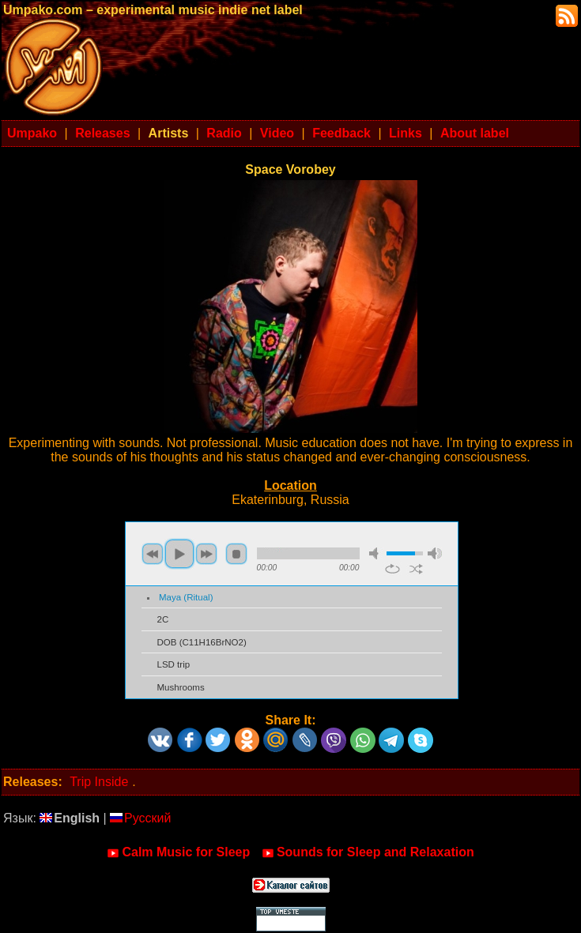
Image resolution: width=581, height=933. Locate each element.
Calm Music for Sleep (178, 852)
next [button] (206, 554)
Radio (223, 133)
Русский (140, 818)
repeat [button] (392, 569)
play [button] (179, 554)
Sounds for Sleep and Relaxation (368, 852)
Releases (102, 133)
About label (474, 133)
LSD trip (174, 664)
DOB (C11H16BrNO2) (202, 642)
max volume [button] (435, 553)
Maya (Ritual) (186, 597)
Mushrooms (181, 687)
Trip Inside (99, 781)
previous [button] (152, 554)
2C (163, 619)
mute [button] (376, 553)
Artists (169, 133)
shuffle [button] (416, 569)
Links (405, 133)
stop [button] (236, 554)
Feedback (341, 133)
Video (277, 133)
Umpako (32, 133)
